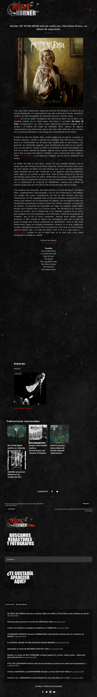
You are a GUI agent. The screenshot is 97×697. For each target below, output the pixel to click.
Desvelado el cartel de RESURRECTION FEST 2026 (28, 648)
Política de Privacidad (52, 686)
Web (54, 242)
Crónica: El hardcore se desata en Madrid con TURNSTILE (31, 627)
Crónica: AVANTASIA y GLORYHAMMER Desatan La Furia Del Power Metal (38, 671)
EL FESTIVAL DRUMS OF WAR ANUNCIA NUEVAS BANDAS (31, 642)
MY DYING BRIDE (26, 155)
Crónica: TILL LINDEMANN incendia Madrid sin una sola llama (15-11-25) (38, 677)
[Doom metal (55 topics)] (10, 604)
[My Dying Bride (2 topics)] (21, 604)
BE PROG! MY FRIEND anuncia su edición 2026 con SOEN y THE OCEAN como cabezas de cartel (47, 613)
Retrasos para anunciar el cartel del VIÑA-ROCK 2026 (30, 621)
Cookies (38, 686)
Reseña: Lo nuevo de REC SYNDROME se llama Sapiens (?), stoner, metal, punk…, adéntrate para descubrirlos (46, 655)
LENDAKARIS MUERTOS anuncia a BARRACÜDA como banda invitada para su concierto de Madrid (45, 634)
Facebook (45, 242)
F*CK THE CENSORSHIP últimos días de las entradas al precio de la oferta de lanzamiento (45, 663)
